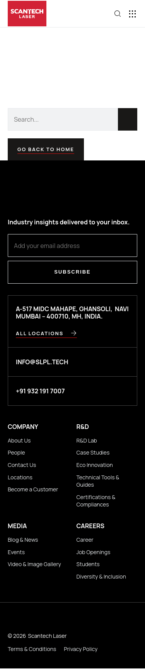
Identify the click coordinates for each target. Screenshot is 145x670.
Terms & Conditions (32, 649)
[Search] (127, 119)
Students (88, 564)
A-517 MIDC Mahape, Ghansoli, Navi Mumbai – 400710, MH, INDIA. (72, 312)
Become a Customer (33, 489)
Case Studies (93, 452)
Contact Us (22, 464)
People (16, 452)
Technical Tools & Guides (98, 481)
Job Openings (94, 552)
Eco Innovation (95, 464)
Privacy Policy (80, 649)
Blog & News (23, 539)
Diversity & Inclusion (101, 576)
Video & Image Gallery (34, 564)
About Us (19, 440)
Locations (20, 477)
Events (16, 552)
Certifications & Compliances (96, 500)
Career (85, 539)
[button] (132, 14)
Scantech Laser (47, 635)
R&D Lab (87, 440)
